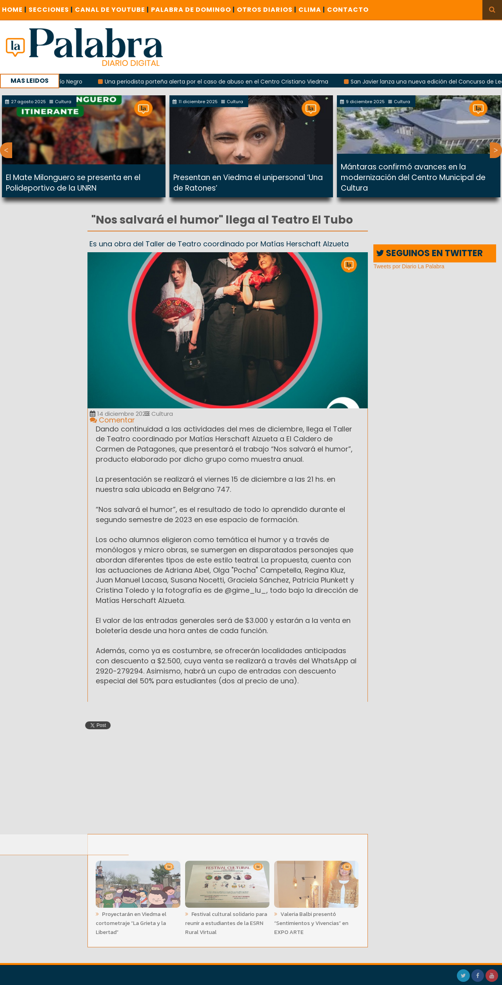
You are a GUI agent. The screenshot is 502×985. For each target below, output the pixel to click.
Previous (6, 150)
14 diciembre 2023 (119, 414)
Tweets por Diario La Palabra (408, 266)
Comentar (112, 420)
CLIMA (311, 9)
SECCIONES (51, 9)
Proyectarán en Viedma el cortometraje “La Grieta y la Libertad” (131, 921)
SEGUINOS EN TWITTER (429, 253)
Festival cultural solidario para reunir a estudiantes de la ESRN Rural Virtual (226, 921)
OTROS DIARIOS (266, 9)
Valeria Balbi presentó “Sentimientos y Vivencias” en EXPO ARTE (311, 921)
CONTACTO (348, 9)
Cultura (159, 414)
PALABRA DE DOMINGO (193, 9)
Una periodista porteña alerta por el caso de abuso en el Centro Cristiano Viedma (220, 82)
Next (496, 150)
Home (14, 9)
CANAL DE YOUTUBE (112, 9)
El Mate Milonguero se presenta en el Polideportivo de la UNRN (73, 182)
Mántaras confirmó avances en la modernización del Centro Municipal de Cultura (413, 177)
